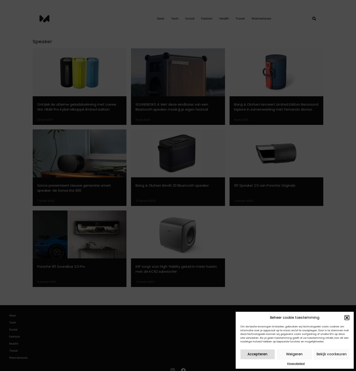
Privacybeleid (296, 363)
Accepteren (257, 354)
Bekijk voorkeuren (331, 354)
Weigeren (294, 354)
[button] (347, 317)
